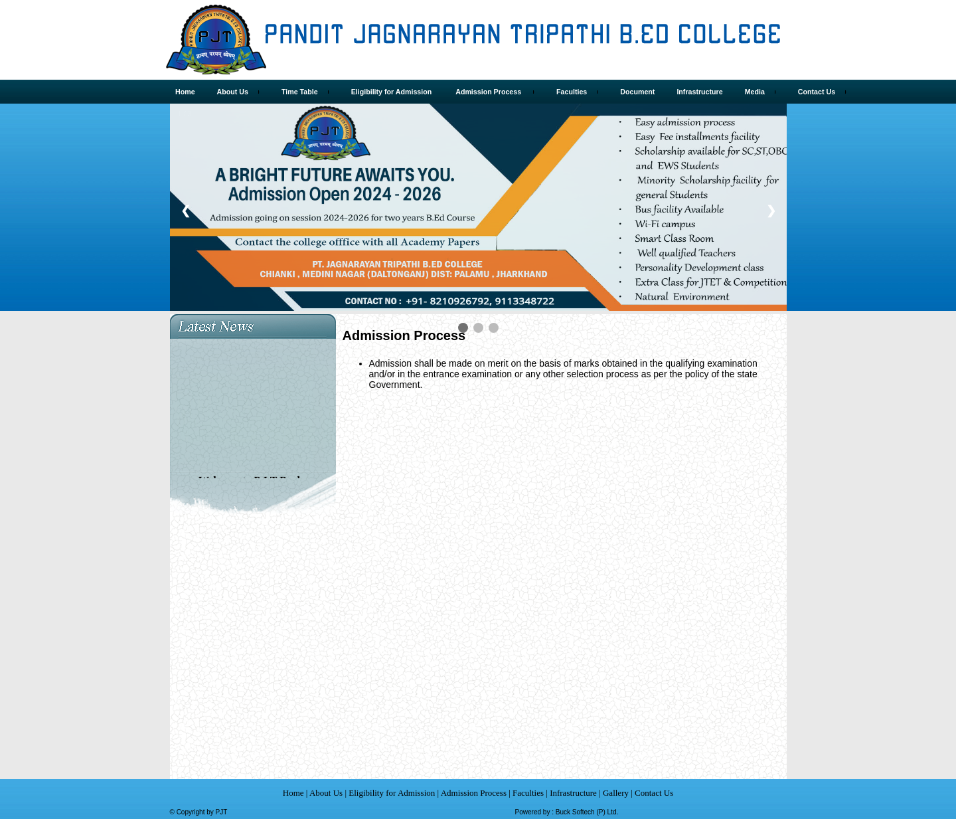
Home (293, 793)
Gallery (616, 793)
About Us (327, 793)
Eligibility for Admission (393, 793)
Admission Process (474, 793)
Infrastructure (573, 793)
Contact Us (653, 793)
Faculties (528, 793)
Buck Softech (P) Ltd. (587, 812)
